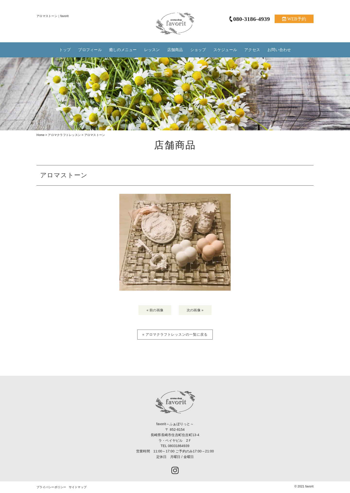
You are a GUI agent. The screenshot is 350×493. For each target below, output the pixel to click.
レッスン (152, 50)
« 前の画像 (155, 311)
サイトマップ (78, 488)
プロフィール (90, 50)
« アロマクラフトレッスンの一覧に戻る (175, 336)
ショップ (198, 50)
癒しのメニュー (123, 50)
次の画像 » (195, 311)
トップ (65, 50)
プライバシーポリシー (51, 488)
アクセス (252, 50)
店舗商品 (175, 50)
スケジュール (225, 50)
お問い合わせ (279, 50)
